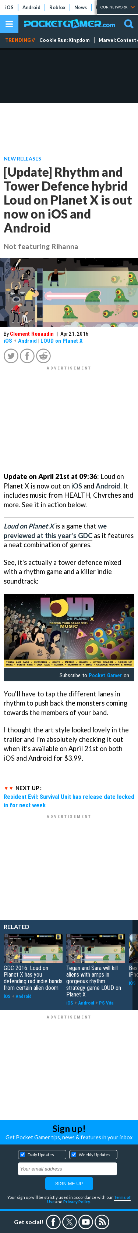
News (80, 7)
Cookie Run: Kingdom (64, 40)
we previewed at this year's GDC (55, 531)
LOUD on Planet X (61, 341)
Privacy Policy (76, 1201)
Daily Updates (41, 1154)
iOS (9, 7)
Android (31, 7)
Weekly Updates (94, 1154)
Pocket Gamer (105, 675)
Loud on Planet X (29, 526)
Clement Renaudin (32, 334)
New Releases (22, 158)
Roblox (57, 7)
